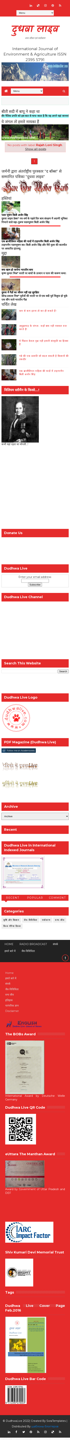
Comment (57, 900)
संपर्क (55, 946)
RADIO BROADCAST (33, 946)
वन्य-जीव (59, 922)
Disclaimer (12, 1013)
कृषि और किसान (11, 922)
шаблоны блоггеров (44, 1429)
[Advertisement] (35, 491)
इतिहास (9, 1002)
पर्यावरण (46, 922)
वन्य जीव (9, 997)
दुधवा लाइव (35, 29)
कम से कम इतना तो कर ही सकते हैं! (38, 313)
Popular (35, 900)
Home (8, 946)
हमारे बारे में (9, 953)
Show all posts (35, 149)
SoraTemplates (56, 1423)
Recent (12, 900)
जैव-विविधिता (30, 922)
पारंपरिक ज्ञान (12, 1008)
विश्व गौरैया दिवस (12, 928)
